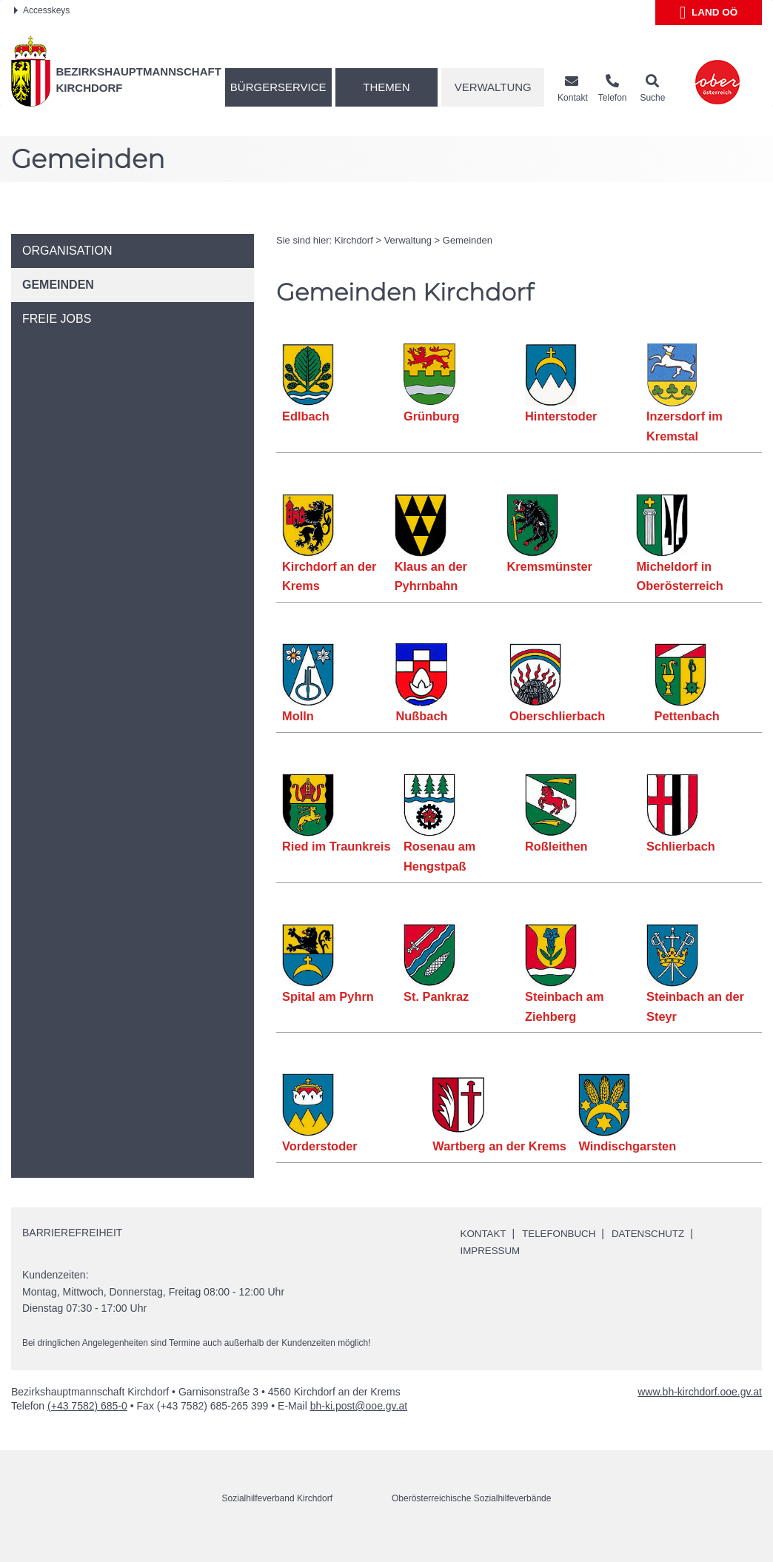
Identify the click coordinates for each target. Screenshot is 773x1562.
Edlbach (305, 416)
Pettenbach (687, 716)
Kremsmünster (549, 566)
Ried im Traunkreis (337, 846)
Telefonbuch (562, 1253)
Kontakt (485, 1253)
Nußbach (421, 716)
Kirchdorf (354, 240)
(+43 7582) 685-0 (87, 1426)
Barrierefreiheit (72, 1252)
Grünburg (432, 416)
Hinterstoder (561, 416)
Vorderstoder (320, 1146)
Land (709, 12)
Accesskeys (42, 10)
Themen (386, 87)
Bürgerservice (278, 87)
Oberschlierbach (557, 716)
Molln (298, 716)
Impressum (492, 1270)
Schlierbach (681, 846)
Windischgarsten (627, 1146)
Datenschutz (656, 1253)
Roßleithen (556, 846)
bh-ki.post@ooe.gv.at (358, 1426)
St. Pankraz (436, 996)
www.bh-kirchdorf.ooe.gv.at (700, 1412)
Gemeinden (467, 240)
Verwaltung (493, 87)
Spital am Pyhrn (328, 996)
